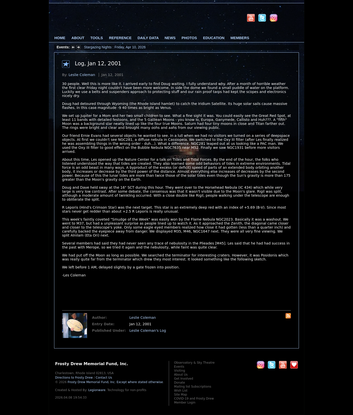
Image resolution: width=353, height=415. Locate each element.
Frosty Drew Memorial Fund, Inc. (115, 382)
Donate (179, 382)
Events (179, 366)
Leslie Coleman (82, 75)
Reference (120, 38)
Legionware (96, 390)
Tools (96, 38)
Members (240, 38)
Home (59, 38)
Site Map (180, 394)
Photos (189, 38)
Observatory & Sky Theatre (194, 362)
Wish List (180, 390)
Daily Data (148, 38)
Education (213, 38)
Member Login (184, 402)
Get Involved (183, 378)
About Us (180, 374)
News (170, 38)
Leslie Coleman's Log (147, 330)
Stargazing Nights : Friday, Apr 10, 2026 (115, 47)
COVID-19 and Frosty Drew (194, 398)
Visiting (179, 370)
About (77, 38)
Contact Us (104, 377)
